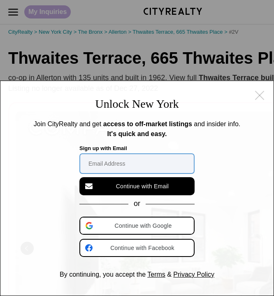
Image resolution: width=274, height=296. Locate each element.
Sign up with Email (103, 148)
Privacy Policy (193, 274)
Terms (156, 274)
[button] (137, 225)
